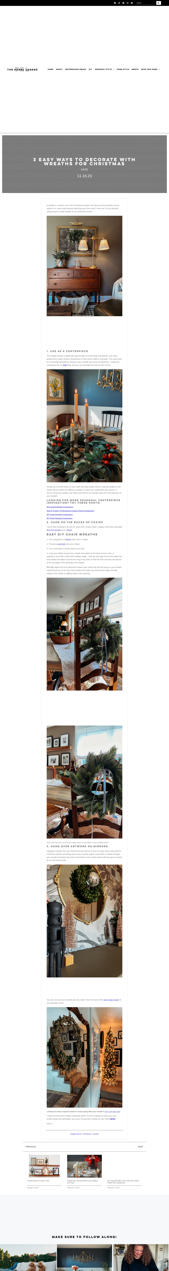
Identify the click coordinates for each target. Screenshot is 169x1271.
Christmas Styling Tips (38, 1181)
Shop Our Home (150, 69)
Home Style (123, 69)
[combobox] (146, 3)
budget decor (75, 1134)
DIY (90, 69)
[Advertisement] (84, 334)
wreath (96, 1134)
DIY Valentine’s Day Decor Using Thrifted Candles (123, 1182)
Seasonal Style (104, 69)
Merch (135, 69)
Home (50, 69)
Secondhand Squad (75, 69)
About (59, 69)
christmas (87, 1134)
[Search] (158, 3)
